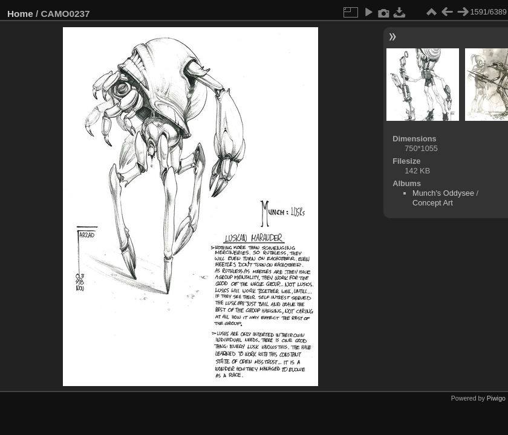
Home (20, 13)
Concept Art (432, 202)
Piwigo (496, 398)
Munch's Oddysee (443, 193)
